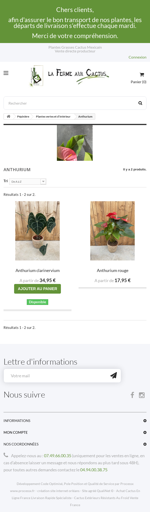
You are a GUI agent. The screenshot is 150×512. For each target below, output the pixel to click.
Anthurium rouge (112, 270)
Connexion (137, 57)
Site (84, 491)
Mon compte (16, 432)
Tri (6, 181)
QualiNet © (105, 491)
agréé (92, 491)
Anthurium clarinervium (38, 270)
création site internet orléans (58, 491)
